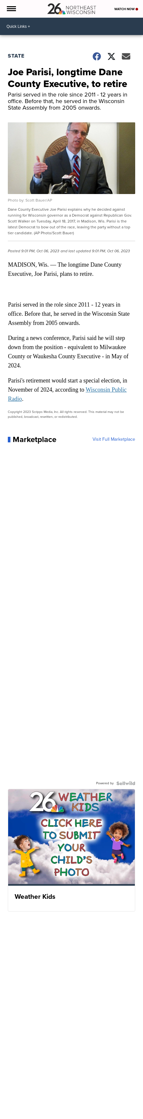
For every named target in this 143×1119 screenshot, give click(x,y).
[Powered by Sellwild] (125, 783)
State (16, 56)
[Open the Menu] (11, 9)
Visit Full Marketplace (114, 439)
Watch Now (126, 9)
